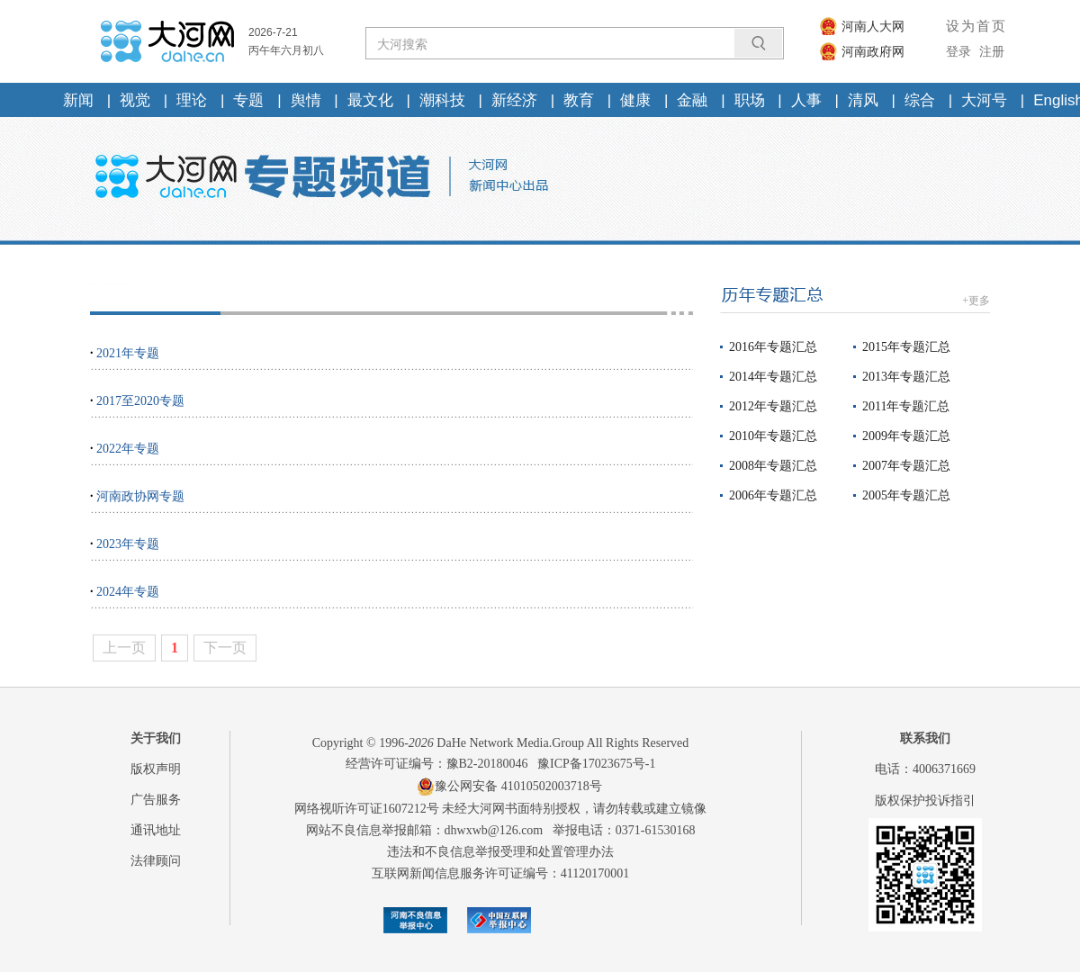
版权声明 (155, 769)
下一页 (225, 647)
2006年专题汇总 (773, 495)
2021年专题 (127, 353)
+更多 (976, 300)
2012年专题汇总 (773, 406)
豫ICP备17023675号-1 (596, 763)
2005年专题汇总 (906, 495)
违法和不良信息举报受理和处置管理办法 (500, 852)
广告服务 (155, 799)
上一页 (124, 647)
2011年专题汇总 (906, 406)
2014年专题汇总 (773, 376)
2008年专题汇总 (773, 465)
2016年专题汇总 (773, 347)
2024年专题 (127, 591)
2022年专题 (127, 448)
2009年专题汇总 (906, 436)
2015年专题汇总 (906, 347)
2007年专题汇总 (906, 465)
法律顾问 (155, 861)
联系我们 (925, 738)
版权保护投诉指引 (925, 800)
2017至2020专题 (140, 401)
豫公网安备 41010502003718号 (509, 787)
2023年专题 (127, 544)
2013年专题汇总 (906, 376)
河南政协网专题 (140, 496)
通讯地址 (155, 830)
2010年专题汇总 (773, 436)
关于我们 (155, 738)
